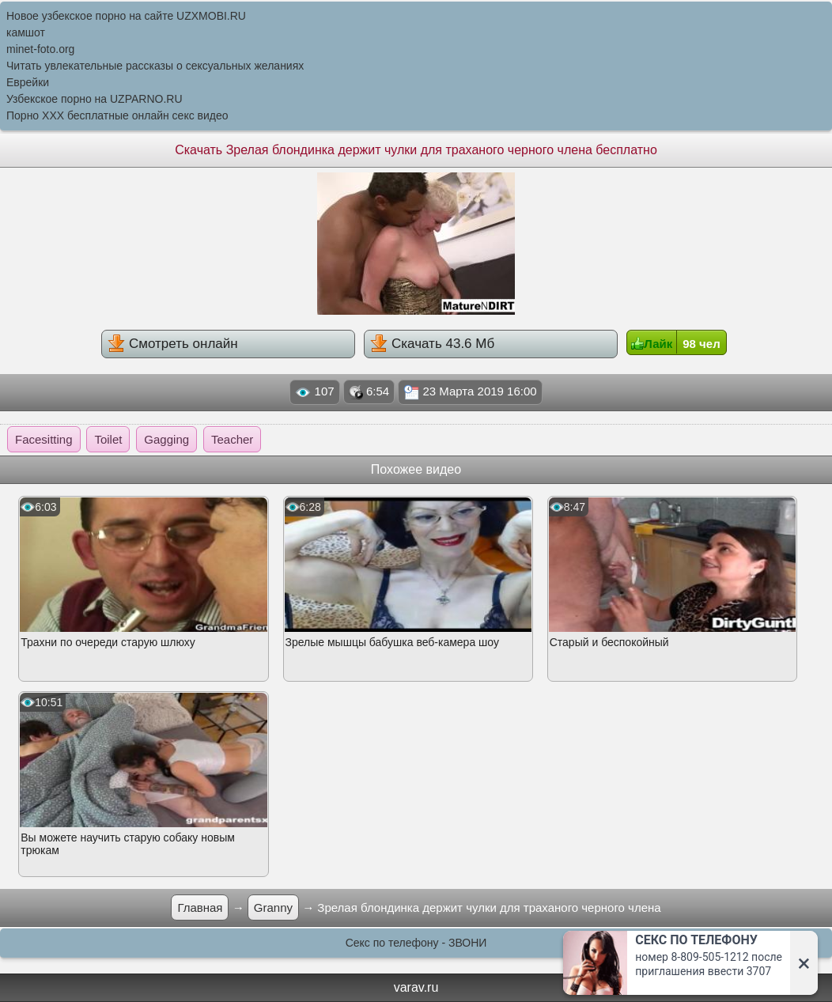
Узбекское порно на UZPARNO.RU (94, 99)
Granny (273, 907)
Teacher (232, 439)
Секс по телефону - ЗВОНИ (416, 942)
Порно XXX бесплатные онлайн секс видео (117, 115)
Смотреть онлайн (172, 343)
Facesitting (44, 439)
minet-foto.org (40, 49)
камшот (25, 32)
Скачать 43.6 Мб (432, 343)
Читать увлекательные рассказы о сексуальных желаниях (155, 65)
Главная (199, 907)
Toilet (108, 439)
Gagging (166, 439)
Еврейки (27, 82)
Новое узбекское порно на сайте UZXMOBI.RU (126, 15)
